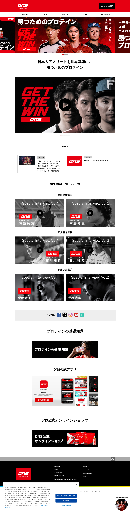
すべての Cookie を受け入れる (66, 495)
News (65, 147)
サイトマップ (96, 491)
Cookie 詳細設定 (66, 505)
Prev (3, 37)
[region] (41, 496)
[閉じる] (76, 484)
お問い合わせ (84, 491)
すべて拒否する (66, 500)
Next (126, 37)
